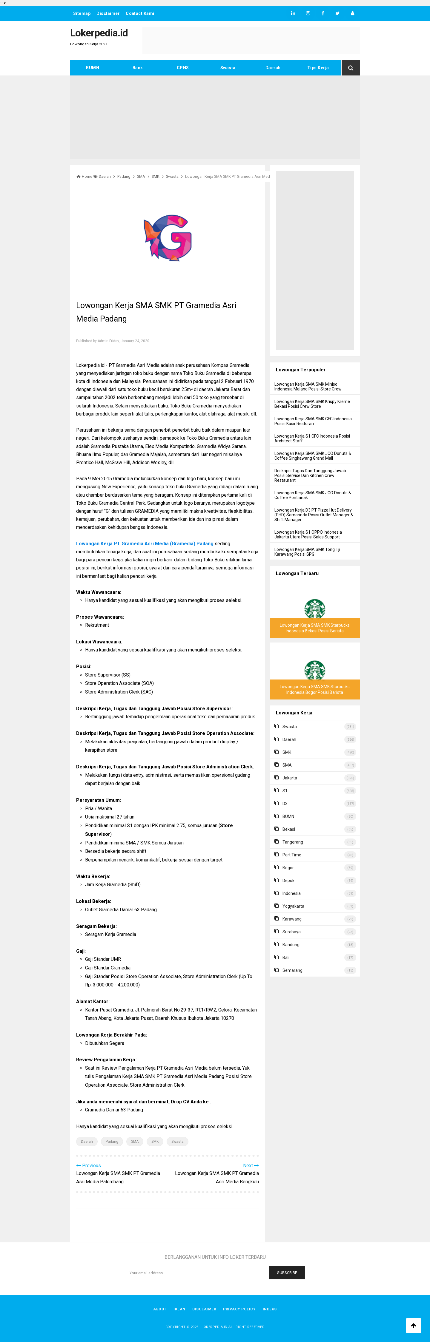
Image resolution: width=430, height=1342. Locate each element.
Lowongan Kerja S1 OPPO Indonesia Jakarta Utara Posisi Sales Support (308, 534)
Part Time (291, 855)
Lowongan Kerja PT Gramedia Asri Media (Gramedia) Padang (145, 543)
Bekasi (288, 829)
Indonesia (291, 893)
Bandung (291, 944)
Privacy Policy (239, 1309)
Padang (112, 1141)
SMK (155, 1141)
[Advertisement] (215, 117)
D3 (285, 803)
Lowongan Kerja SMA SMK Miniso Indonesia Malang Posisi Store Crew (308, 386)
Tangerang (292, 842)
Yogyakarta (293, 906)
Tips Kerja (318, 67)
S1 (285, 790)
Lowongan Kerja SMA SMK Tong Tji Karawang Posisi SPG (307, 552)
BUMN (92, 67)
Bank (138, 67)
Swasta (228, 67)
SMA (135, 1141)
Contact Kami (140, 13)
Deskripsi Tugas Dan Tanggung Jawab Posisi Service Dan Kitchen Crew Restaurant (310, 475)
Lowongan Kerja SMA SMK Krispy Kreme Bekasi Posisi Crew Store (312, 404)
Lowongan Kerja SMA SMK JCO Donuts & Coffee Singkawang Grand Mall (312, 456)
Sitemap (82, 13)
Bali (285, 957)
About (159, 1309)
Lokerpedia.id (215, 1327)
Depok (288, 880)
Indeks (270, 1309)
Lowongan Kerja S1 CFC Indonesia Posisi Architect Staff (312, 438)
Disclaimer (108, 13)
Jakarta (289, 778)
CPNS (183, 67)
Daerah (273, 67)
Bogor (288, 867)
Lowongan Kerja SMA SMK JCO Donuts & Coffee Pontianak (312, 495)
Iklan (179, 1309)
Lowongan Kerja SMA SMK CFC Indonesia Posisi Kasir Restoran (313, 421)
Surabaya (291, 931)
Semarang (292, 970)
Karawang (292, 919)
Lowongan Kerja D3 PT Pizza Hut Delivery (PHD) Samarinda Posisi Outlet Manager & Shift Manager (313, 515)
